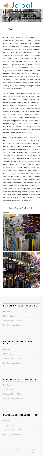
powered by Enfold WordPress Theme (25, 452)
